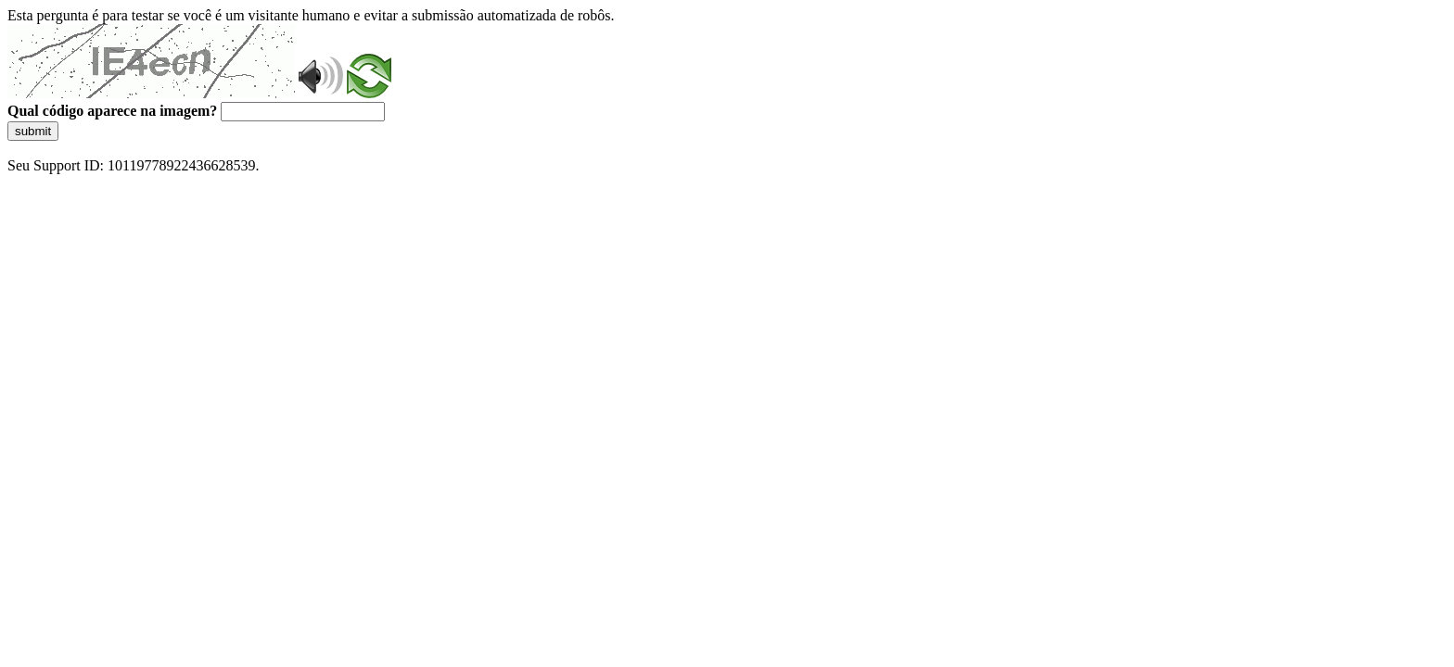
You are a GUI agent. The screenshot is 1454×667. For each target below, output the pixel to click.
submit (33, 131)
